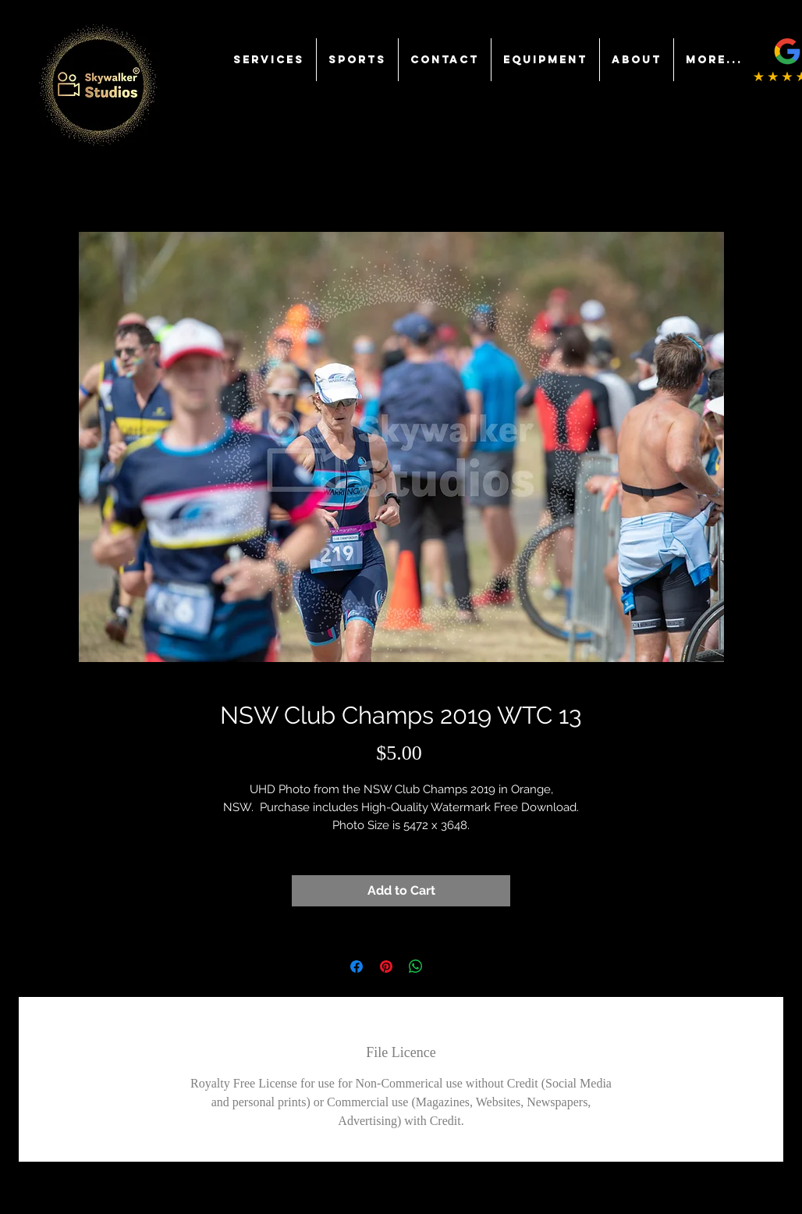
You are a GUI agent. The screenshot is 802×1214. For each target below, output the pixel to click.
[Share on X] (445, 966)
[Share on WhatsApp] (415, 966)
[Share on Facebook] (356, 966)
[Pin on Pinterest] (386, 966)
